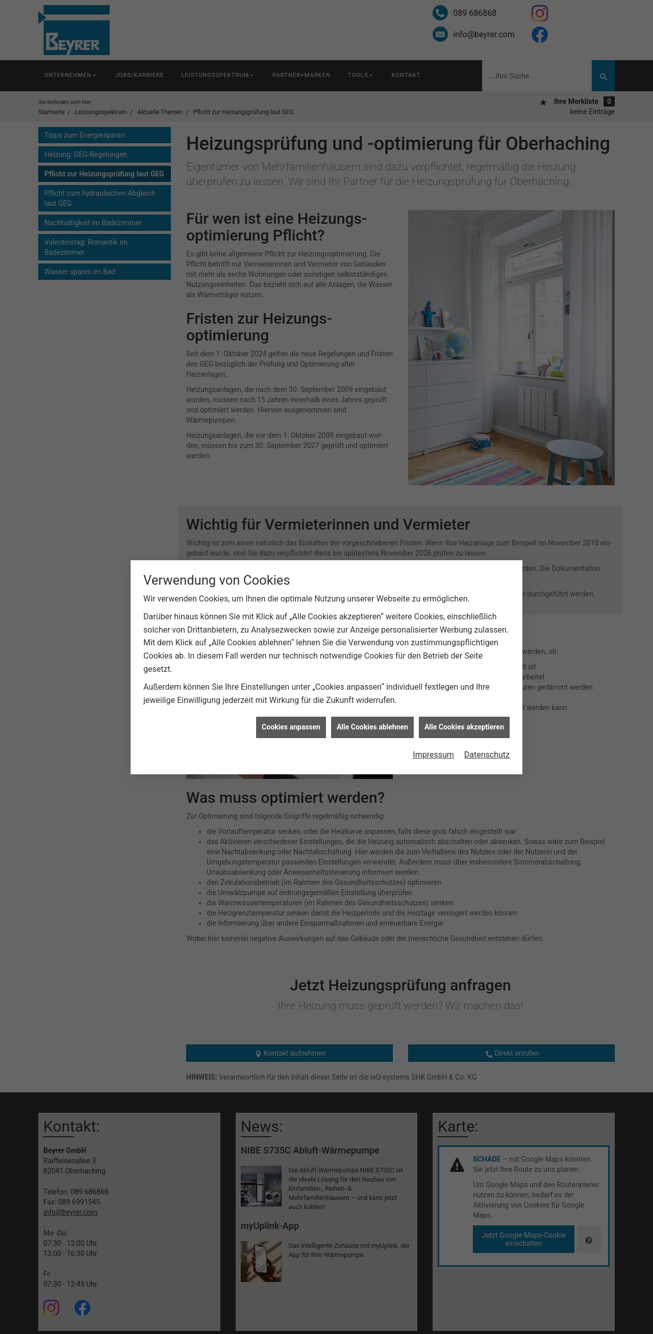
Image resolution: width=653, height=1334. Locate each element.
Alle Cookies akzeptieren (464, 650)
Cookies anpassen (291, 650)
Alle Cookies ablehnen (372, 650)
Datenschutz (487, 678)
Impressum (433, 678)
